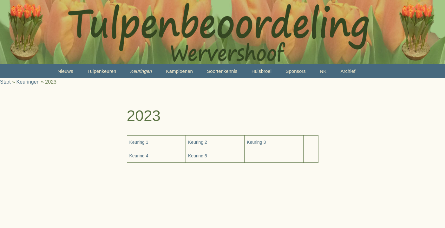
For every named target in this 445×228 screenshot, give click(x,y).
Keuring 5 (197, 155)
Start (5, 82)
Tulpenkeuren (101, 71)
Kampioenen (179, 71)
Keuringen (141, 71)
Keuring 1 (138, 142)
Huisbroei (262, 71)
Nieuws (65, 71)
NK (323, 71)
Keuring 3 (256, 142)
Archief (348, 71)
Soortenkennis (222, 71)
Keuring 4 (138, 155)
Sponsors (295, 71)
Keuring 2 (197, 142)
